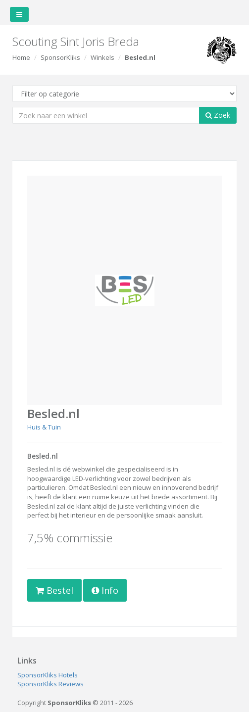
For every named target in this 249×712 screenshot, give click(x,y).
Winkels (102, 57)
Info (105, 590)
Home (21, 57)
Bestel (54, 590)
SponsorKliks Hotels (47, 674)
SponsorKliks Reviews (50, 683)
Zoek (217, 115)
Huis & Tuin (44, 427)
